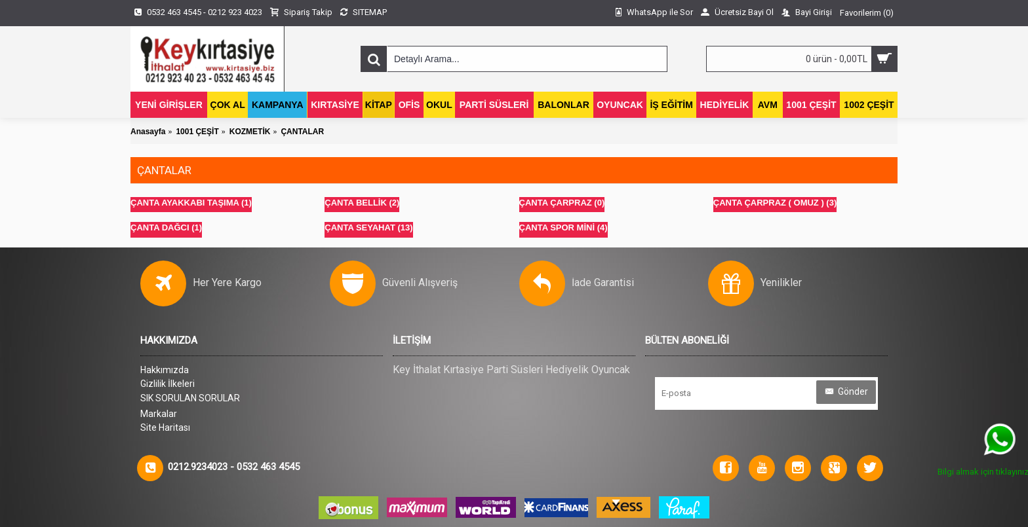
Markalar (158, 414)
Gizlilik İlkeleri (167, 383)
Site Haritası (165, 427)
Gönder (846, 391)
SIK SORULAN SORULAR (190, 398)
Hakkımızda (164, 370)
